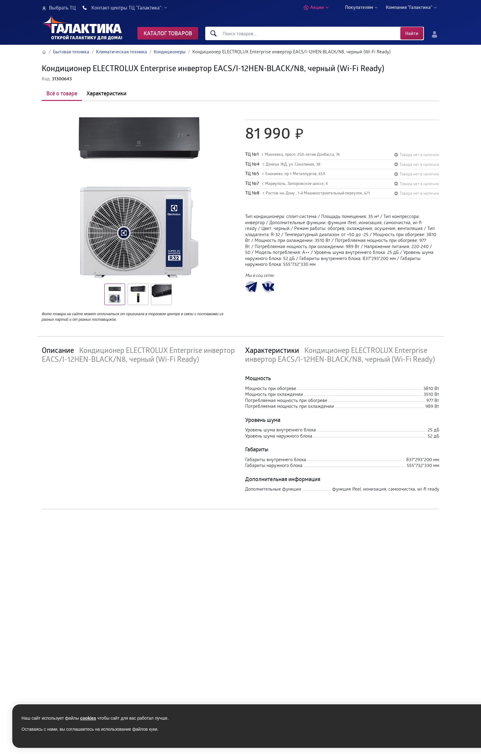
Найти (411, 33)
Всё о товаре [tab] (61, 93)
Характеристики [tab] (106, 93)
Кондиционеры (170, 51)
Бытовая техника (71, 51)
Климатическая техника (121, 51)
